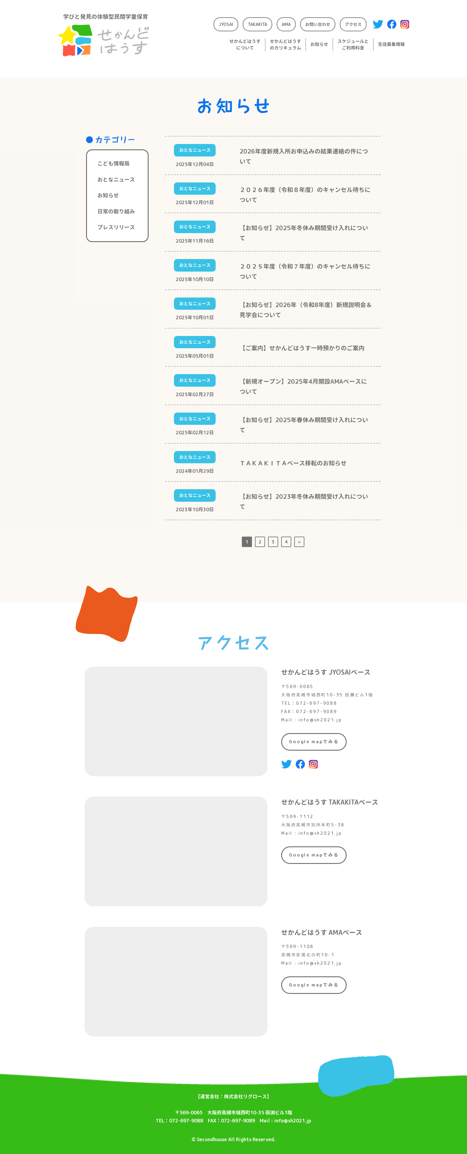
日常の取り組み (116, 211)
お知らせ (108, 195)
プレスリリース (116, 227)
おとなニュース (116, 179)
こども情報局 (113, 163)
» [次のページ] (299, 542)
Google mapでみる (314, 741)
